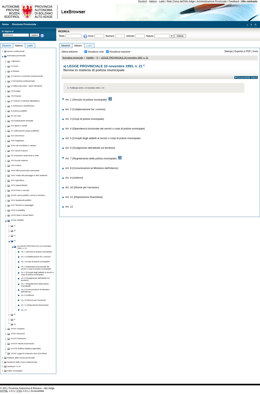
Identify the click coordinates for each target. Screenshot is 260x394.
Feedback (234, 1)
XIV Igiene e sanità (19, 126)
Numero (110, 36)
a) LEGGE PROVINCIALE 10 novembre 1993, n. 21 (34, 247)
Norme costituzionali (15, 51)
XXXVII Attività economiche (22, 343)
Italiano (153, 1)
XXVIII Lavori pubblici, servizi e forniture (28, 195)
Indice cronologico (14, 371)
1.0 (6, 391)
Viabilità (90, 57)
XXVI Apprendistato (19, 185)
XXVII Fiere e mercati (20, 190)
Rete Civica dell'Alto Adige (181, 1)
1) (144, 65)
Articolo (130, 36)
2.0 (21, 391)
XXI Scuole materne (19, 160)
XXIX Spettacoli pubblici (21, 200)
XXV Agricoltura (17, 180)
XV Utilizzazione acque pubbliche (25, 131)
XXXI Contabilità (18, 210)
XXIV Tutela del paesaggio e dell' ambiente (29, 175)
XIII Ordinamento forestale (22, 121)
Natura (149, 36)
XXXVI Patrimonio (18, 338)
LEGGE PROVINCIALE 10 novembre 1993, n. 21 (124, 57)
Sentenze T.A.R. (14, 366)
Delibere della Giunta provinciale (21, 358)
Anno (91, 36)
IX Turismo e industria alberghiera (25, 101)
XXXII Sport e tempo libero (22, 215)
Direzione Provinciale (24, 24)
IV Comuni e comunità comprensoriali (27, 76)
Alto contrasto (249, 1)
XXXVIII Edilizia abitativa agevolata (26, 348)
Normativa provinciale (72, 57)
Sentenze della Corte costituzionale (22, 362)
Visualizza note (96, 51)
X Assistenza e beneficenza (22, 106)
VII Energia (15, 91)
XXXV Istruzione (18, 333)
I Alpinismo (15, 61)
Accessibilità (37, 391)
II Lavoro (14, 66)
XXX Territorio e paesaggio (22, 205)
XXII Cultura (16, 165)
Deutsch (142, 1)
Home (5, 24)
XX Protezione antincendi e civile (25, 155)
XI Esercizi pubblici (19, 111)
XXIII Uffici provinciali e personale (25, 170)
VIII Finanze (16, 96)
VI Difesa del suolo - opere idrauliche (26, 86)
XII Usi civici (16, 116)
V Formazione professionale (23, 81)
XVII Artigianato (17, 140)
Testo (62, 36)
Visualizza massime (119, 51)
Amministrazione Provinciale (211, 1)
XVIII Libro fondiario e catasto (23, 145)
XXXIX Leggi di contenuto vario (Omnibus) (29, 353)
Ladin (162, 1)
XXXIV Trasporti (17, 329)
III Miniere (15, 71)
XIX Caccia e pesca (19, 150)
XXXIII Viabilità (17, 220)
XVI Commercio (17, 136)
